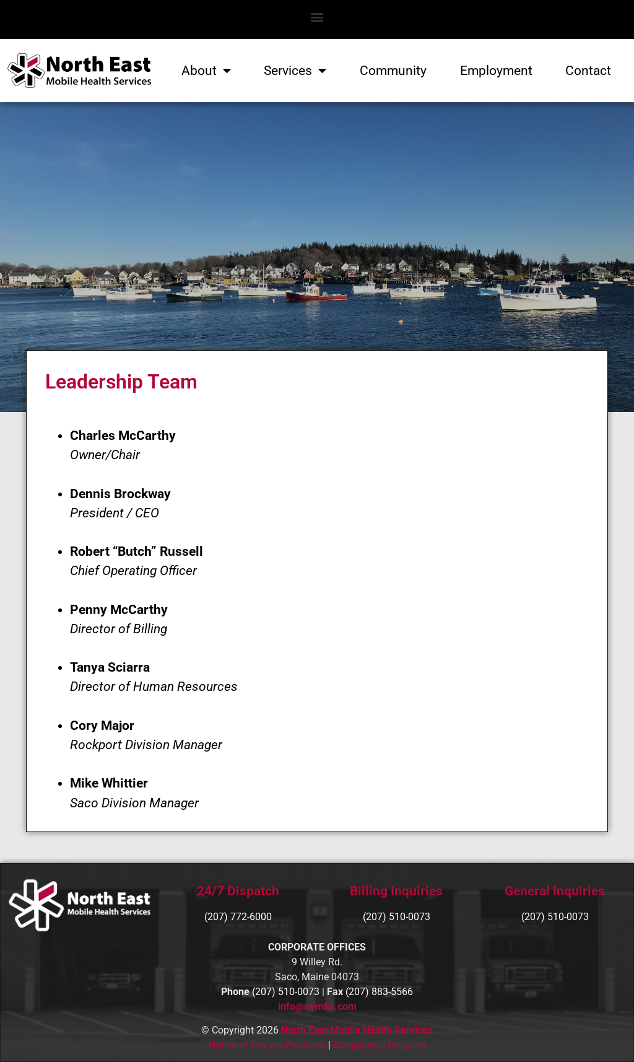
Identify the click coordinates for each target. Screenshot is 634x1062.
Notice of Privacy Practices (267, 1045)
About (206, 71)
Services (295, 71)
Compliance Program (379, 1045)
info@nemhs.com (317, 1006)
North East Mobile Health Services (357, 1030)
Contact (588, 70)
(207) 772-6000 (238, 917)
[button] (317, 16)
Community (393, 70)
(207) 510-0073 (555, 917)
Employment (496, 70)
